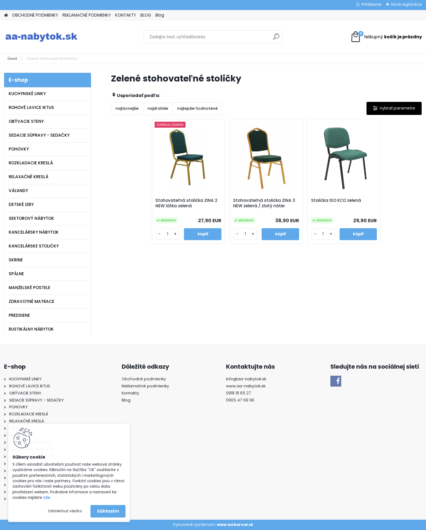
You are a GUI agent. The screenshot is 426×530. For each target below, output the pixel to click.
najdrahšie (158, 108)
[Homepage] (6, 15)
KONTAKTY (125, 15)
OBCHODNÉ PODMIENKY (35, 15)
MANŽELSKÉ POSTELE (29, 287)
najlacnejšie (127, 108)
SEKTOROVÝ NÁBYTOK (31, 218)
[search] (276, 38)
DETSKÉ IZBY (21, 204)
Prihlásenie (372, 4)
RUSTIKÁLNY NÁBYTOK (31, 329)
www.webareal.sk (235, 524)
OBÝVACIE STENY (26, 121)
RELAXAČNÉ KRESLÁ (28, 177)
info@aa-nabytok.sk (246, 379)
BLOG (145, 15)
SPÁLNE (16, 274)
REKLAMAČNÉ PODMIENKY (86, 15)
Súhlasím (108, 511)
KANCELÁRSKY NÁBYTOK (34, 232)
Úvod (12, 58)
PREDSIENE (19, 315)
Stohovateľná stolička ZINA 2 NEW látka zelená (186, 203)
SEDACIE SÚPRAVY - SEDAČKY (39, 135)
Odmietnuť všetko (65, 511)
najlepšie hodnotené (197, 108)
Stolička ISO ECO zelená (336, 200)
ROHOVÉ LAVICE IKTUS (31, 107)
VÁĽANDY (18, 190)
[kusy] (167, 234)
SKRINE (16, 260)
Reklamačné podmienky (145, 386)
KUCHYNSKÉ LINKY (27, 93)
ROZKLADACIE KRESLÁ (31, 163)
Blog (159, 15)
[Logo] (41, 37)
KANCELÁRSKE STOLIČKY (34, 246)
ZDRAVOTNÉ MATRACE (31, 301)
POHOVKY (19, 149)
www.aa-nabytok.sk (245, 386)
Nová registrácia (406, 4)
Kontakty (130, 393)
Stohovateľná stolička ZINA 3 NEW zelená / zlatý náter (264, 203)
